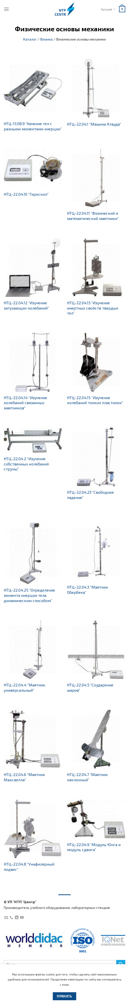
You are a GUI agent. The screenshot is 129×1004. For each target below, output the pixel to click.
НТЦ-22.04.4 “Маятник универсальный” (24, 687)
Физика (46, 39)
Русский (108, 9)
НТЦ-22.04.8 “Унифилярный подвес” (29, 867)
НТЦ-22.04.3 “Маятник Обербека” (87, 590)
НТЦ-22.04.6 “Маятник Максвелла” (24, 777)
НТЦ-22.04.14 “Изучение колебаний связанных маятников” (25, 402)
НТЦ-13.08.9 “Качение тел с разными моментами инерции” (33, 126)
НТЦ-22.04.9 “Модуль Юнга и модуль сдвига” (94, 847)
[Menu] (6, 9)
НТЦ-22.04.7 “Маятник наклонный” (87, 777)
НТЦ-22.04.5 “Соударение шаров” (90, 687)
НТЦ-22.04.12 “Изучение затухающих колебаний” (26, 305)
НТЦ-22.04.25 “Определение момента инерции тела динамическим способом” (29, 595)
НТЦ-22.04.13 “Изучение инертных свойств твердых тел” (92, 307)
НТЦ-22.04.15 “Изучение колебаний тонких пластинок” (95, 400)
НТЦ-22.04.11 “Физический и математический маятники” (93, 216)
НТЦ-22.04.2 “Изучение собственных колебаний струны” (26, 463)
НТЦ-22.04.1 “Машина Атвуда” (94, 124)
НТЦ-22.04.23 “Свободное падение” (90, 495)
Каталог (30, 39)
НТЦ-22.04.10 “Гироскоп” (26, 194)
